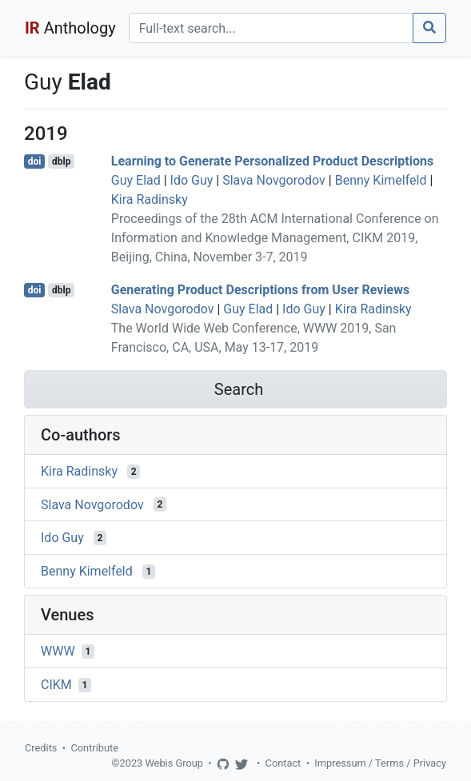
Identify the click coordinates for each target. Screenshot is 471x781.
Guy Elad (136, 180)
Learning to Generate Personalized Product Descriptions (272, 161)
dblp (61, 161)
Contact (283, 763)
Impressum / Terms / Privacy (380, 763)
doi (35, 161)
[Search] (271, 28)
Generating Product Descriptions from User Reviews (260, 289)
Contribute (94, 748)
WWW (58, 651)
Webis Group (174, 763)
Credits (41, 748)
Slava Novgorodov (273, 180)
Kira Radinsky (149, 199)
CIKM (56, 684)
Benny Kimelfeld (381, 180)
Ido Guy (192, 180)
